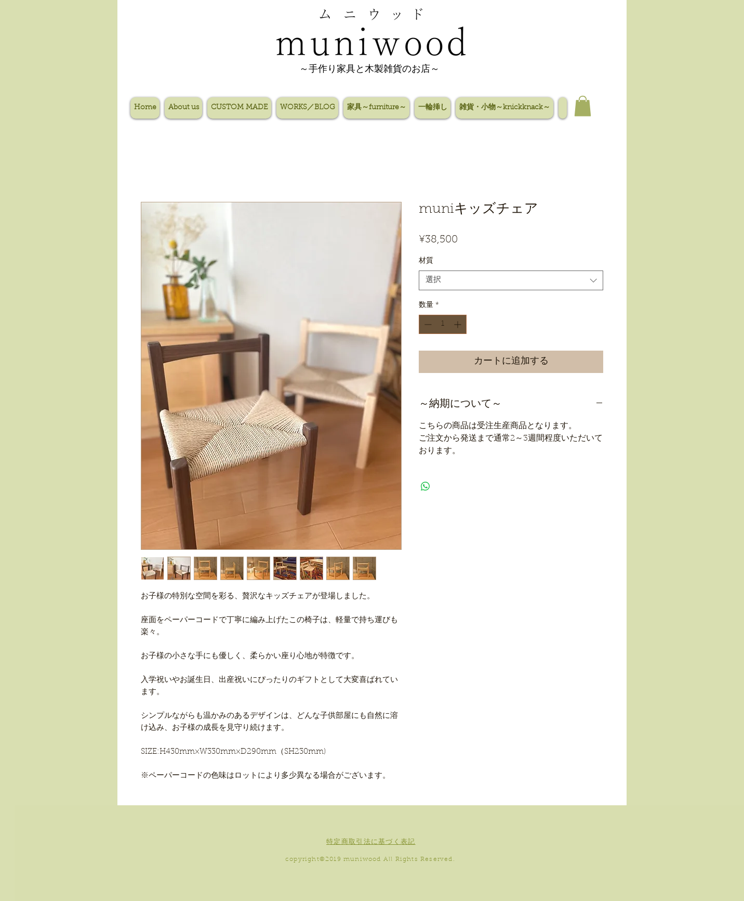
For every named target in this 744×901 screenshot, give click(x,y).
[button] (582, 106)
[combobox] (511, 280)
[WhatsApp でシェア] (425, 486)
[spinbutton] (442, 324)
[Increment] (458, 324)
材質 (426, 261)
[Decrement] (426, 324)
